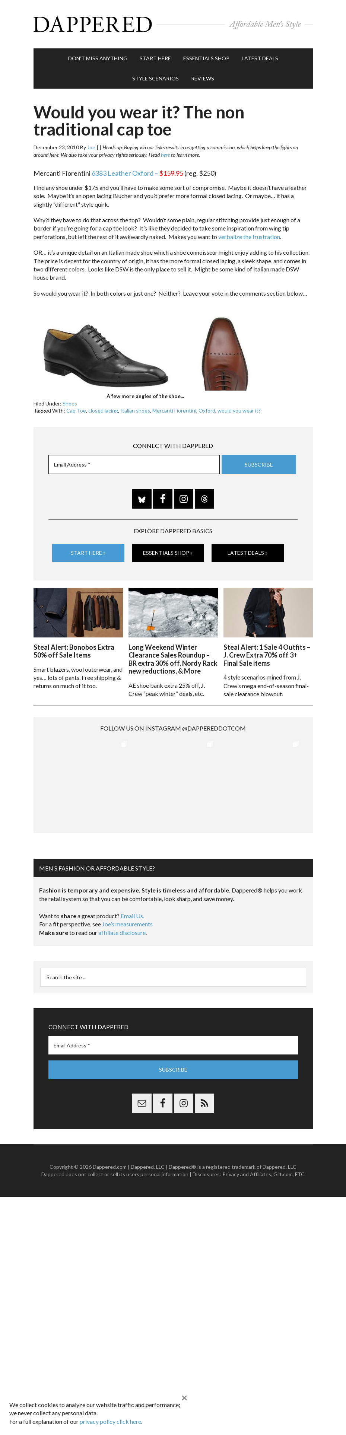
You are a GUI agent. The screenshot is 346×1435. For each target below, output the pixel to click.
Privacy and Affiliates (246, 1174)
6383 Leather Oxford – (137, 173)
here (165, 155)
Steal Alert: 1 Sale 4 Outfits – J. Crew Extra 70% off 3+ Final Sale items (266, 655)
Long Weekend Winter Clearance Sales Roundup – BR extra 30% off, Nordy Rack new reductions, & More (173, 659)
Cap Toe (76, 410)
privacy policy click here (110, 1421)
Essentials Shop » (168, 553)
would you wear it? (239, 410)
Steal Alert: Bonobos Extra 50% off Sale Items (74, 651)
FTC (300, 1174)
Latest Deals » (247, 553)
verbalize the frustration (249, 236)
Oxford (207, 410)
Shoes (70, 403)
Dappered (173, 24)
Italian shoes (135, 410)
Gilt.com (283, 1174)
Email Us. (132, 915)
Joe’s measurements (127, 924)
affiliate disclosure (122, 932)
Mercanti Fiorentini (174, 410)
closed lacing (103, 410)
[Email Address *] (134, 464)
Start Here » (88, 553)
